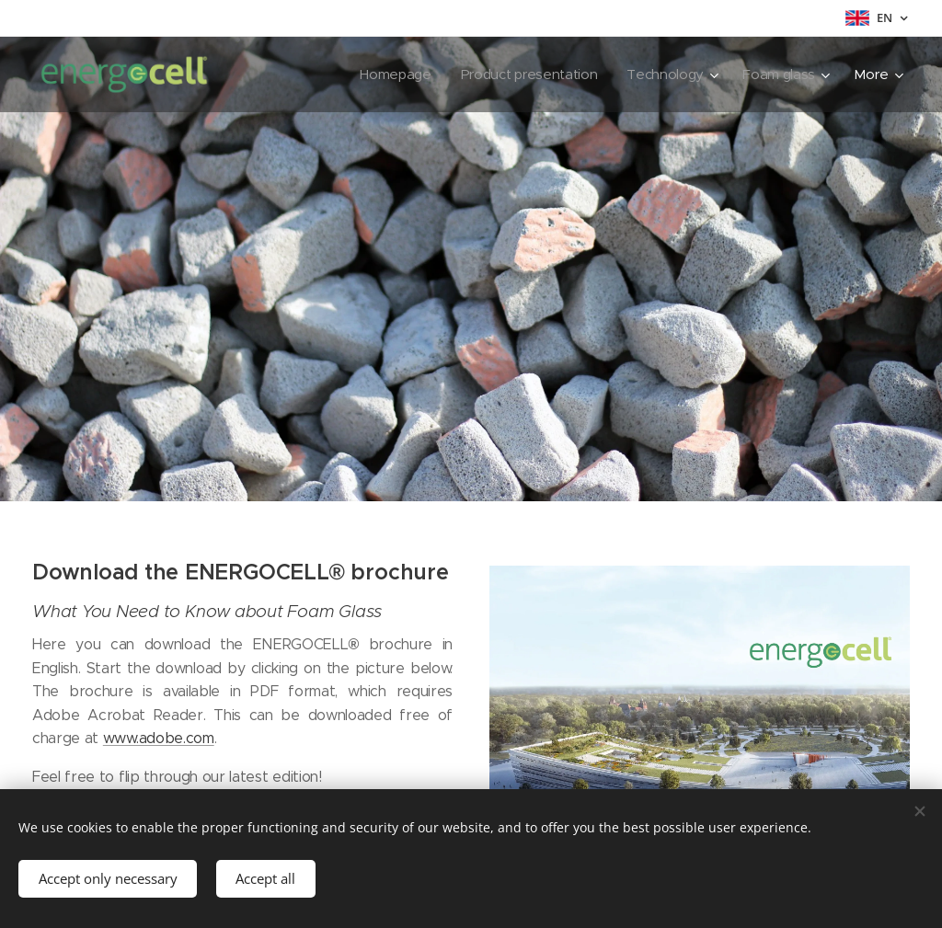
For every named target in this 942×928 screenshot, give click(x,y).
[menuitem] (387, 74)
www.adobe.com (158, 738)
